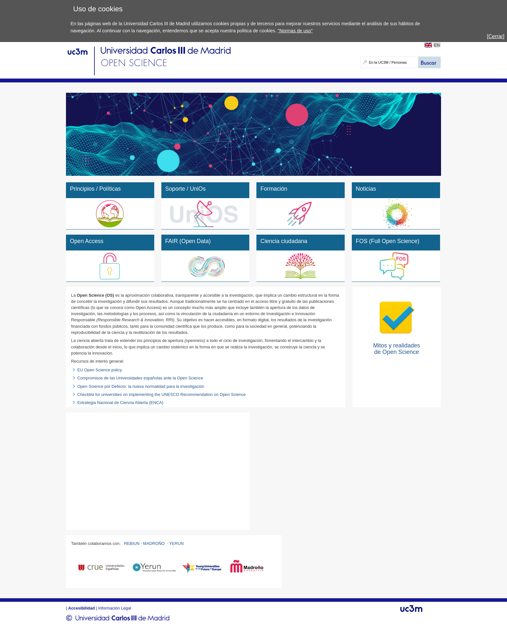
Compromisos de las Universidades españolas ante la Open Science (140, 378)
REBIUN (131, 543)
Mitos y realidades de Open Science (396, 348)
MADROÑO (154, 543)
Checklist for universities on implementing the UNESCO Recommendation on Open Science (161, 394)
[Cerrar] (495, 36)
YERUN (176, 543)
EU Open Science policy (99, 369)
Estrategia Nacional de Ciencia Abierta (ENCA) (120, 402)
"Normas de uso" (295, 30)
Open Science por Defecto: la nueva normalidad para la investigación (140, 386)
